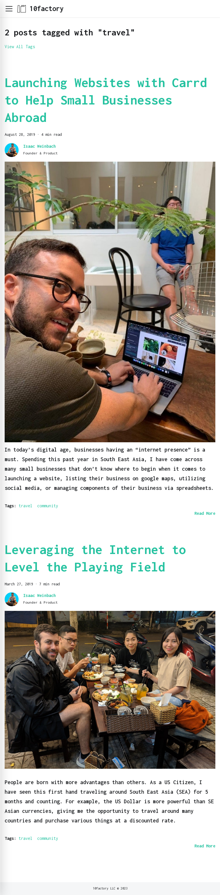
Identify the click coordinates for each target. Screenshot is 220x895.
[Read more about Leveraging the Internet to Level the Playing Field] (204, 845)
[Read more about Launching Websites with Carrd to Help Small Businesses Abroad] (204, 513)
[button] (9, 8)
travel (26, 505)
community (47, 505)
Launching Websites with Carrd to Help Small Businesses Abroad (106, 99)
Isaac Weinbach (39, 146)
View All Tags (20, 46)
